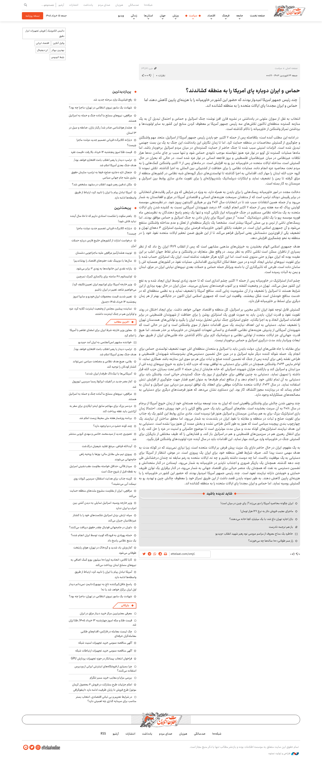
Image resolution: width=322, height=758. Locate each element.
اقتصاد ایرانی (42, 43)
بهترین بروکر (58, 50)
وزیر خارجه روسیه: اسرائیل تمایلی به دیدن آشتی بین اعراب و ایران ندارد (104, 506)
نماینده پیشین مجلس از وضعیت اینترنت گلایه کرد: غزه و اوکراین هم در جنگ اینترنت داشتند (102, 311)
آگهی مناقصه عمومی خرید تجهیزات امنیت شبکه (105, 642)
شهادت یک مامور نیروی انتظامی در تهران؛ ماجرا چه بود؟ (100, 107)
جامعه (239, 15)
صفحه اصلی (291, 68)
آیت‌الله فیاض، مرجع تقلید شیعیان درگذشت (107, 446)
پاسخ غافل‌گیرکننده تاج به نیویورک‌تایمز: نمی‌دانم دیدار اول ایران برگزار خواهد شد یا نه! (102, 587)
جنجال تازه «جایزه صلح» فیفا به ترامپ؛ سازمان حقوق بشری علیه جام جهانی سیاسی (103, 175)
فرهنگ (225, 15)
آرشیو (61, 5)
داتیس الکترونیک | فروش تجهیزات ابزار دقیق (45, 33)
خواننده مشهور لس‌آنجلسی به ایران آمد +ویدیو (105, 342)
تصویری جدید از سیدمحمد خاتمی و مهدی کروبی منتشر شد (102, 436)
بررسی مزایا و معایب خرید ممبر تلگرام (111, 677)
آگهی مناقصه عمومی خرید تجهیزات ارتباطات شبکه (103, 650)
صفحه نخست (257, 15)
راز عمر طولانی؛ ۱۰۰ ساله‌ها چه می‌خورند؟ (270, 540)
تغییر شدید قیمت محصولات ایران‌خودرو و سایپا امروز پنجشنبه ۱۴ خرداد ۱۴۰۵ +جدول (104, 299)
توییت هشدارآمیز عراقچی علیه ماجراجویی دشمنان (104, 252)
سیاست (193, 15)
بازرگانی (125, 605)
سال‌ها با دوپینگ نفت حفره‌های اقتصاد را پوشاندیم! (103, 260)
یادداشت (88, 5)
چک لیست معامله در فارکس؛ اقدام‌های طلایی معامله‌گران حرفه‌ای (108, 633)
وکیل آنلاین (58, 43)
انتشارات (73, 5)
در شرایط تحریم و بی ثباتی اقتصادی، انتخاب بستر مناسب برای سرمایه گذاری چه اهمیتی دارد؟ (106, 699)
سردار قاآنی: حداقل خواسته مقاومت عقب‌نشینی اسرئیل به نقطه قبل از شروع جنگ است (103, 469)
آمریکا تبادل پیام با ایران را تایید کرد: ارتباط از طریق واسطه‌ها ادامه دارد (105, 195)
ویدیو (121, 15)
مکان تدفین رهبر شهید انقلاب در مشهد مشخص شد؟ (102, 184)
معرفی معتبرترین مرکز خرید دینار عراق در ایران (106, 613)
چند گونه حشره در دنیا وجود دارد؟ (112, 426)
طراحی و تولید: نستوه (283, 753)
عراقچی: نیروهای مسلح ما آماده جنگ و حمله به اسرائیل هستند (102, 396)
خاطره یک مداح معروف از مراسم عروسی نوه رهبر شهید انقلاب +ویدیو (254, 533)
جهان (163, 15)
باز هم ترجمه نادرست (281, 527)
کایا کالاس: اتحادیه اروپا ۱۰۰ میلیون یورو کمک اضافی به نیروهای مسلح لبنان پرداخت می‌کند (103, 562)
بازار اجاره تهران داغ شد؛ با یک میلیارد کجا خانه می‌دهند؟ (261, 519)
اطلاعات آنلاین (289, 10)
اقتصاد (211, 15)
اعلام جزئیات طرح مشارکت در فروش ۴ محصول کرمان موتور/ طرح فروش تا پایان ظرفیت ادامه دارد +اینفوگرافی (104, 687)
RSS (103, 733)
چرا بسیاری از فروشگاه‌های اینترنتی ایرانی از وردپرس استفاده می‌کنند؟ (105, 668)
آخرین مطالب (121, 322)
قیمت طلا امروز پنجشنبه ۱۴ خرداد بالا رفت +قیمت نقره (101, 152)
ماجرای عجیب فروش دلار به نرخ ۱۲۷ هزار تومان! (266, 511)
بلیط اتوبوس (57, 57)
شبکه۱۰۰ (148, 5)
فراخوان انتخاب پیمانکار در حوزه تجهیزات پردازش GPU (101, 658)
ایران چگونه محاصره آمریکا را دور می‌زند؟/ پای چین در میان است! (257, 503)
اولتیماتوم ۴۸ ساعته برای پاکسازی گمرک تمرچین (104, 276)
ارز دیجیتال (42, 50)
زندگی (134, 15)
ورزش (175, 15)
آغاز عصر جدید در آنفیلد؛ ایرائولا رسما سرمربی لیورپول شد (104, 384)
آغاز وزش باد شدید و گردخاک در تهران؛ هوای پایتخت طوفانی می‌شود (104, 550)
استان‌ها (148, 15)
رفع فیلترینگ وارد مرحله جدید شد (112, 99)
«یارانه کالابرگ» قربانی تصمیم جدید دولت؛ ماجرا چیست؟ (106, 143)
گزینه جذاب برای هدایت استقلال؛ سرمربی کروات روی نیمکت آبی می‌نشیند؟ (105, 481)
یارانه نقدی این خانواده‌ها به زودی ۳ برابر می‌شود (104, 268)
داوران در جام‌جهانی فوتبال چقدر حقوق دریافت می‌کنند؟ (100, 527)
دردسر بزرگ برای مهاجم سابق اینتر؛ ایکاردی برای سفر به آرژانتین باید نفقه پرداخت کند (103, 409)
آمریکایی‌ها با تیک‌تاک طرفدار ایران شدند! (108, 373)
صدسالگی (133, 5)
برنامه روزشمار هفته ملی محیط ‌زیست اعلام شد (105, 418)
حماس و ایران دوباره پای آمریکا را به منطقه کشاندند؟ (243, 91)
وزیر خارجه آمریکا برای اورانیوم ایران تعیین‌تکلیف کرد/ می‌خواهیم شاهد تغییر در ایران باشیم (104, 287)
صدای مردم (104, 5)
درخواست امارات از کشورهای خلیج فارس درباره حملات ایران (103, 243)
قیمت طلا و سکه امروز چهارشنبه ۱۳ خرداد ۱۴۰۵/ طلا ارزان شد (102, 622)
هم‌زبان (119, 5)
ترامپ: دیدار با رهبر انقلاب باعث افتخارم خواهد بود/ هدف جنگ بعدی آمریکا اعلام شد (105, 163)
